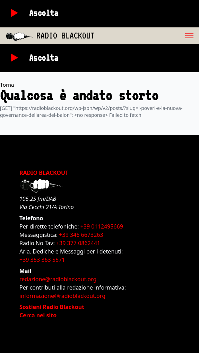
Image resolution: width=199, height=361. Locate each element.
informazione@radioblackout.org (62, 296)
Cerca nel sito (38, 315)
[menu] (146, 35)
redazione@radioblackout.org (57, 279)
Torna (7, 84)
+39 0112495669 (101, 226)
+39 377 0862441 (78, 243)
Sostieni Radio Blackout (51, 307)
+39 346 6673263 (81, 235)
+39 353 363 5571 (42, 260)
